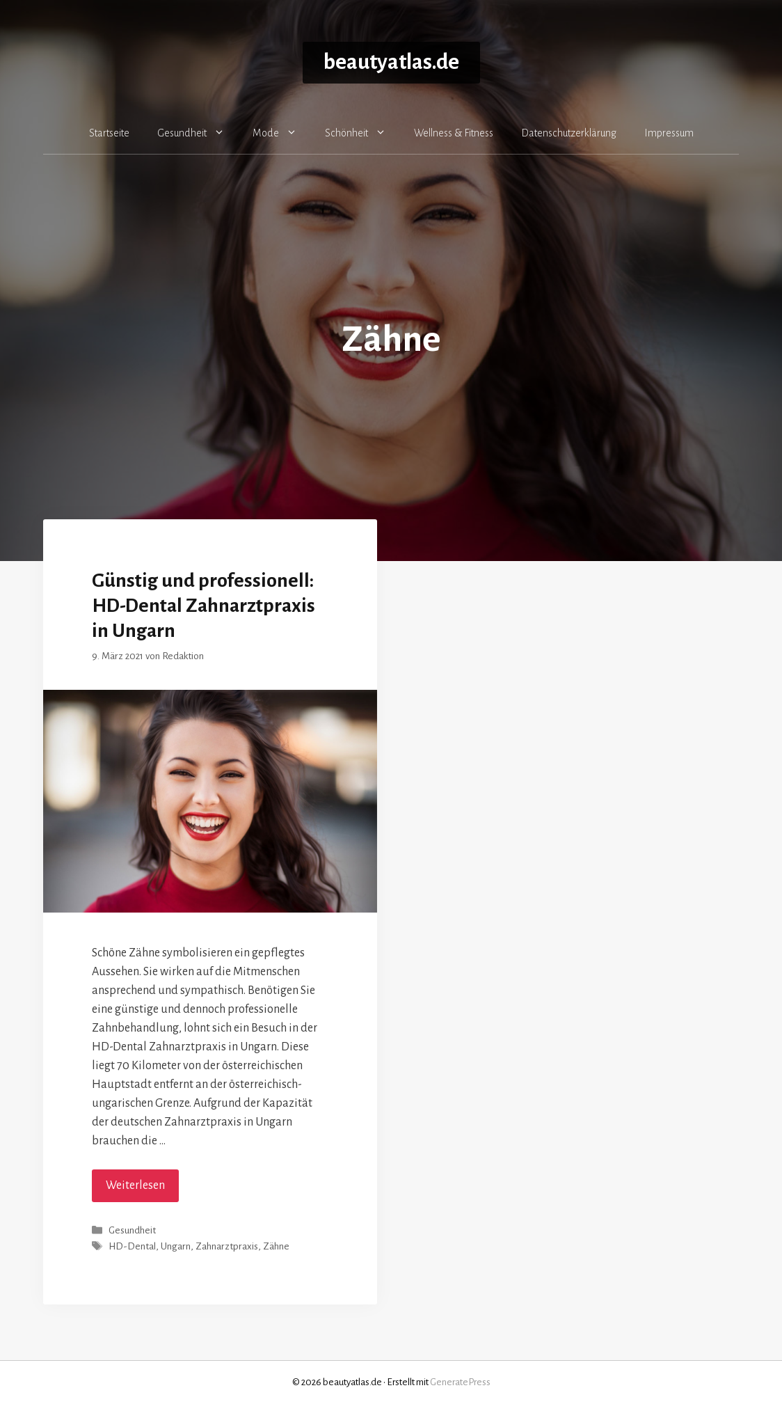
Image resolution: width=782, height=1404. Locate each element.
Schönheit (362, 133)
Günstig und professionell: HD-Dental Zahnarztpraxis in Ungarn (203, 605)
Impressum (669, 133)
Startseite (109, 133)
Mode (282, 133)
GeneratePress (460, 1382)
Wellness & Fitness (453, 133)
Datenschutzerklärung (568, 133)
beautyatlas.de (391, 62)
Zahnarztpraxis (227, 1247)
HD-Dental (132, 1247)
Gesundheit (198, 133)
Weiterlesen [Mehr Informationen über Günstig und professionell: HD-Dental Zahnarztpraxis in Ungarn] (135, 1185)
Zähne (276, 1247)
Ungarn (176, 1247)
